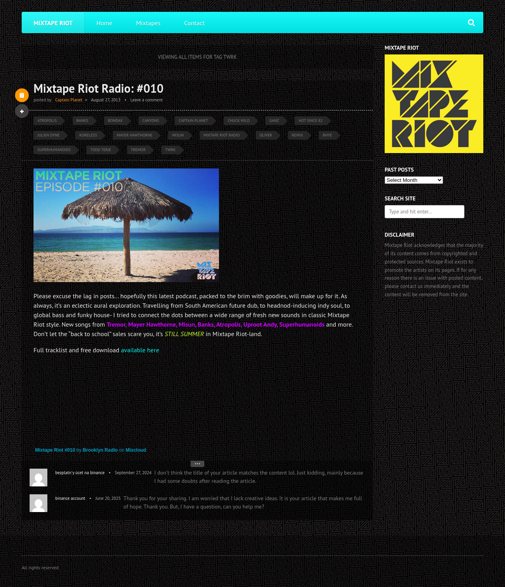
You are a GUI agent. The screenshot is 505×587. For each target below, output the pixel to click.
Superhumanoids (54, 149)
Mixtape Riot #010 (55, 450)
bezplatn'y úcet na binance (80, 472)
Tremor (138, 149)
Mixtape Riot (53, 23)
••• (197, 463)
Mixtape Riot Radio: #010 (99, 88)
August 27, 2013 (106, 100)
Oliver (266, 135)
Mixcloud (135, 450)
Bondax (115, 120)
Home (104, 23)
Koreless (88, 135)
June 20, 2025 (108, 498)
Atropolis (47, 120)
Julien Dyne (48, 135)
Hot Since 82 (311, 120)
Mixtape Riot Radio (222, 135)
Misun (177, 135)
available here (140, 350)
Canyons (150, 120)
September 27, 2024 (133, 472)
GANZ (274, 120)
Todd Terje (100, 149)
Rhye (327, 135)
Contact (194, 23)
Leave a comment (146, 100)
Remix (297, 135)
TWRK (170, 149)
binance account (70, 498)
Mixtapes (148, 23)
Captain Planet (68, 100)
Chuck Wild (239, 120)
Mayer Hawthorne (134, 135)
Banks (82, 120)
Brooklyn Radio (100, 450)
